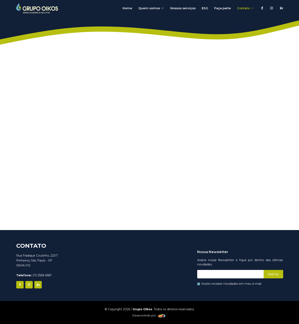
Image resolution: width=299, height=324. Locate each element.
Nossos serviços (183, 8)
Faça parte (222, 8)
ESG (205, 8)
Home (127, 8)
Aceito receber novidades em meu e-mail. (232, 284)
